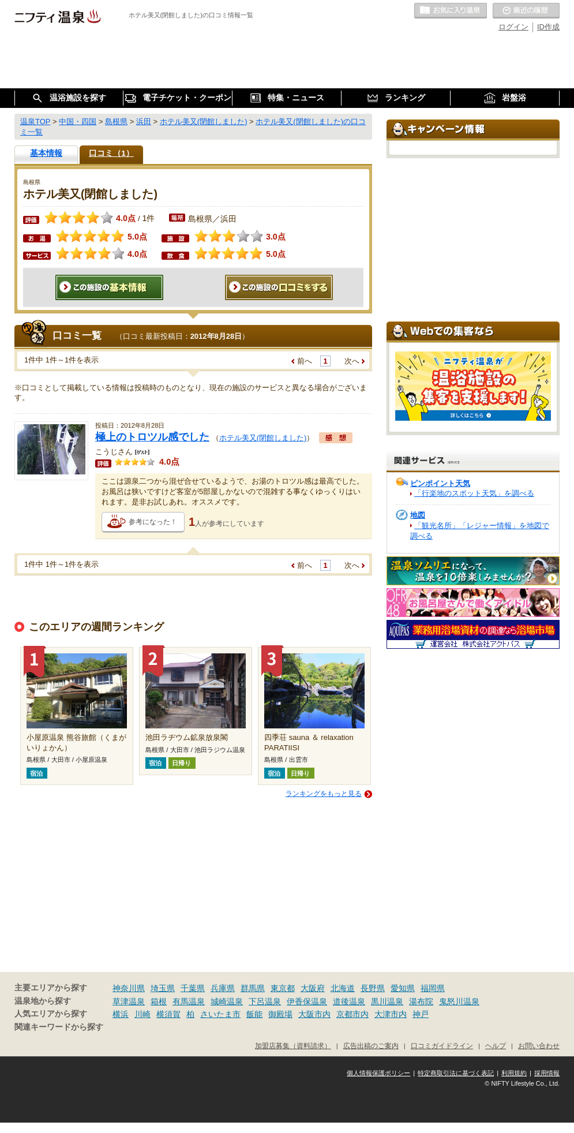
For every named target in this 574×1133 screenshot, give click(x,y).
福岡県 (433, 988)
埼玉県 (163, 988)
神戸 (420, 1014)
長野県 (373, 988)
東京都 (283, 988)
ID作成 (548, 27)
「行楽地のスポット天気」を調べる (474, 493)
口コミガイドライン (442, 1045)
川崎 (142, 1014)
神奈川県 (128, 988)
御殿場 (280, 1014)
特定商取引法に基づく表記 (456, 1073)
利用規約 (514, 1073)
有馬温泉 (188, 1001)
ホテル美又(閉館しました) (263, 437)
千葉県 (193, 988)
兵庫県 (223, 988)
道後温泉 (349, 1001)
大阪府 (313, 988)
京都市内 (352, 1014)
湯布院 (421, 1001)
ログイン (513, 27)
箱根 (159, 1001)
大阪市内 (314, 1014)
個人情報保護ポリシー (378, 1073)
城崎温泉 (227, 1001)
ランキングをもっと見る (324, 794)
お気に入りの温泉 (450, 11)
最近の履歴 (526, 11)
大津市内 (390, 1014)
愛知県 (403, 988)
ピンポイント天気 (440, 483)
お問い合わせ (539, 1045)
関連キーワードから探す (58, 1027)
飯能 (254, 1014)
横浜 (120, 1014)
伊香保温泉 (307, 1001)
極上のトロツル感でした (152, 437)
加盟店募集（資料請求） (293, 1045)
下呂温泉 (265, 1001)
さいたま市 (220, 1014)
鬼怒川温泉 (459, 1001)
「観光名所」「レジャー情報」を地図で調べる (479, 530)
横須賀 (168, 1014)
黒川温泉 (387, 1001)
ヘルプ (495, 1045)
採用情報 (547, 1073)
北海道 (343, 988)
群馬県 (253, 988)
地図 (417, 515)
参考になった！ (153, 522)
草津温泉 (128, 1001)
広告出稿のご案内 (371, 1045)
